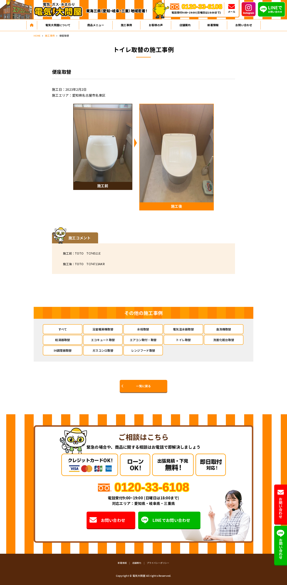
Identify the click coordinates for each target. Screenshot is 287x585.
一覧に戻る (143, 386)
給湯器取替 (62, 340)
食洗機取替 (223, 329)
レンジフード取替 (143, 350)
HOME (37, 35)
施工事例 (126, 25)
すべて (62, 329)
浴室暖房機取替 (102, 329)
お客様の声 (156, 25)
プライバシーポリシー (158, 562)
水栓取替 (143, 329)
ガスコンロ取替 (102, 350)
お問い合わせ (243, 25)
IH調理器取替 (63, 350)
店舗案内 (185, 25)
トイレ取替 (183, 340)
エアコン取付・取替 (143, 340)
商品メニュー (95, 25)
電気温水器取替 (183, 329)
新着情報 (213, 25)
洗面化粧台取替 (223, 340)
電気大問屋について (57, 25)
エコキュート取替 (103, 340)
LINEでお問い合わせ (165, 520)
